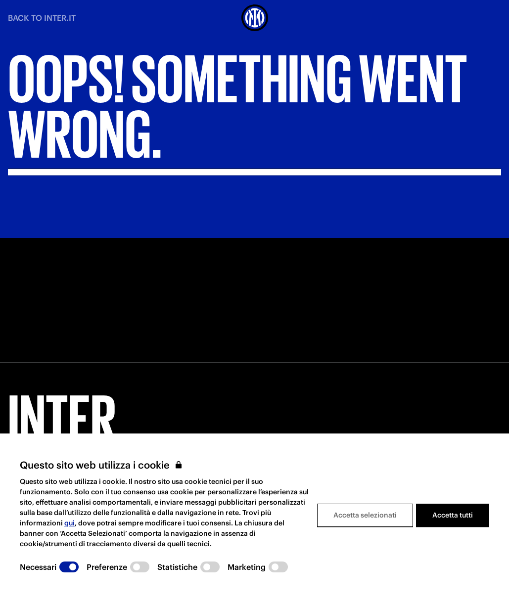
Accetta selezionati (365, 515)
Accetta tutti (452, 515)
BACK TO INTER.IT (42, 18)
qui (69, 523)
